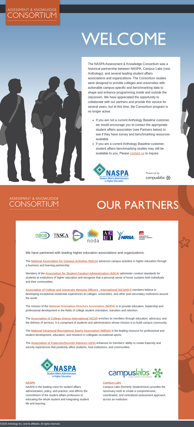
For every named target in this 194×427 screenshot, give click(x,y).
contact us (137, 153)
